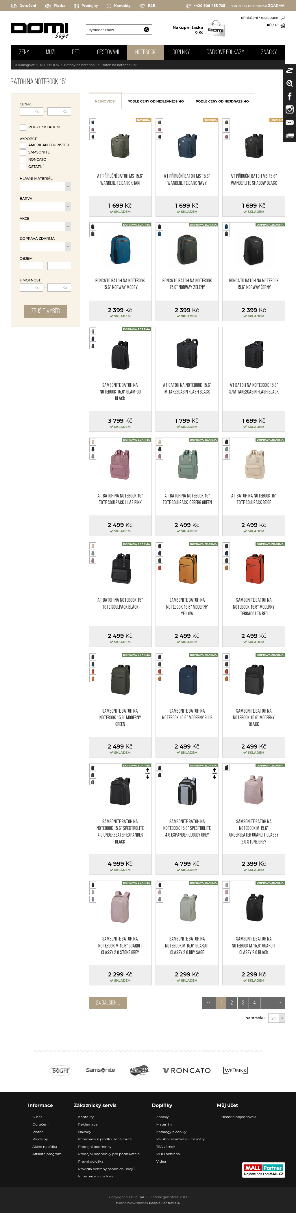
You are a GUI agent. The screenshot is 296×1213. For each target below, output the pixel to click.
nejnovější (105, 101)
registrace (269, 17)
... (266, 1003)
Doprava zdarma (37, 238)
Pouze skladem (44, 127)
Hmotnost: (30, 280)
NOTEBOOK (145, 52)
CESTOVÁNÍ (108, 52)
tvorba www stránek (148, 1203)
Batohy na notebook (80, 65)
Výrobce (28, 139)
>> (278, 1003)
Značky (269, 52)
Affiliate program (47, 1154)
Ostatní (36, 166)
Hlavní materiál (36, 178)
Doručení (23, 6)
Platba (55, 6)
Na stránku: (255, 1018)
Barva (26, 198)
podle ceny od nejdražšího (222, 101)
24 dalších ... (108, 1003)
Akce (24, 218)
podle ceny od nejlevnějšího (155, 101)
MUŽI (50, 52)
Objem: (27, 258)
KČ (269, 25)
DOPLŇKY (181, 52)
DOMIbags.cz (24, 65)
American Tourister (48, 145)
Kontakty (119, 6)
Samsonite (39, 152)
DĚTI (76, 52)
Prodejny (86, 6)
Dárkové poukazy (225, 52)
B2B (147, 6)
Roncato (37, 159)
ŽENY (24, 52)
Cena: (25, 104)
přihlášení (249, 17)
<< (209, 1003)
